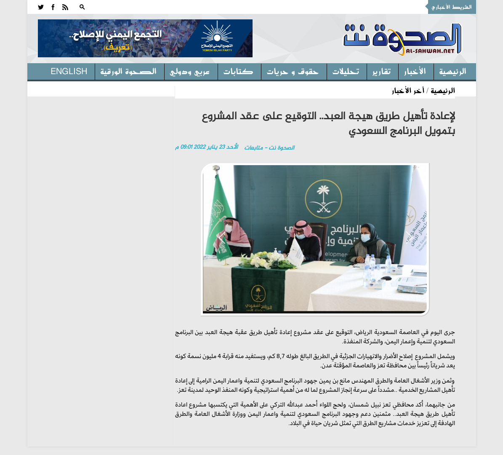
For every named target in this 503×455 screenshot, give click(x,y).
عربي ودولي (190, 71)
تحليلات (345, 71)
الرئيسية (452, 71)
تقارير (381, 71)
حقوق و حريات (292, 71)
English (69, 71)
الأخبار (415, 71)
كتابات (238, 71)
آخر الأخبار (407, 90)
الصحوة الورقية (128, 71)
